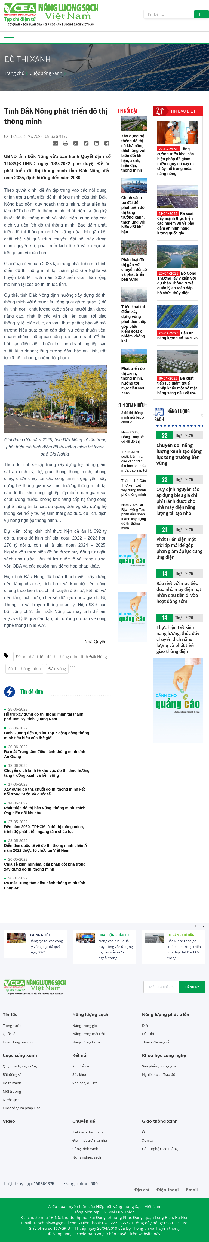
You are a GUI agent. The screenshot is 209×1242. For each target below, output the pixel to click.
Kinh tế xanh (82, 1066)
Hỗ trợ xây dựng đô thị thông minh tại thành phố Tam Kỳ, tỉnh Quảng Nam (44, 716)
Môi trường (12, 1091)
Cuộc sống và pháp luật (21, 1107)
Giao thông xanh (160, 1121)
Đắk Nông (57, 668)
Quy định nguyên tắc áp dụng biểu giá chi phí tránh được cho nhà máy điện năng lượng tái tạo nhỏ (177, 501)
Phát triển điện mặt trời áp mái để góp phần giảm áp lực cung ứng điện (179, 548)
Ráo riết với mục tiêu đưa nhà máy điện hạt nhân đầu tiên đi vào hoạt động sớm (178, 592)
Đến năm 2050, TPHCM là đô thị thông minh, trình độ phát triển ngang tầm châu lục (44, 829)
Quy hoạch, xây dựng (20, 1066)
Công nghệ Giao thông (160, 1148)
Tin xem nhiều (132, 405)
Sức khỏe (79, 1074)
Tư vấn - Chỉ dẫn (181, 935)
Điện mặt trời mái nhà (89, 1140)
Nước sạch (11, 1099)
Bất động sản (13, 1074)
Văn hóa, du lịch (84, 1082)
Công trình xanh (85, 1148)
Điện (145, 1025)
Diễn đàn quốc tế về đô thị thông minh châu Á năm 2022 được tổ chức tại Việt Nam (45, 848)
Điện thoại (167, 1189)
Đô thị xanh (12, 1082)
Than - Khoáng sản (156, 1042)
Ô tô (145, 1132)
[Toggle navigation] (9, 39)
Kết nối (79, 1055)
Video (9, 1121)
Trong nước (40, 935)
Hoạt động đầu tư (114, 935)
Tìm (201, 14)
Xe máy (148, 1140)
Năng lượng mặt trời (88, 1033)
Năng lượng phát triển (165, 1014)
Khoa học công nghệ (164, 1055)
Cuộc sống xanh (46, 73)
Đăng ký (192, 987)
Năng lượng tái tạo (87, 1042)
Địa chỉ (141, 1189)
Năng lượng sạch (90, 1014)
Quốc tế (9, 1033)
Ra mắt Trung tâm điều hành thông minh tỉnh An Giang (44, 754)
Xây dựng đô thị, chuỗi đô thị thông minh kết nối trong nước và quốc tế (44, 791)
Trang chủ (14, 73)
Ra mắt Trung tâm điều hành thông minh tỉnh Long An (44, 885)
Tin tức (10, 1014)
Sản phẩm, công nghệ (159, 1066)
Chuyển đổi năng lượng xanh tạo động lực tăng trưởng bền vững (179, 454)
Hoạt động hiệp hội (18, 1042)
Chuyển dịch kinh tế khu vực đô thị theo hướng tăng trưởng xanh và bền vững (47, 773)
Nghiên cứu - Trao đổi (159, 1074)
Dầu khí (148, 1033)
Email (192, 1189)
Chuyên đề (83, 1121)
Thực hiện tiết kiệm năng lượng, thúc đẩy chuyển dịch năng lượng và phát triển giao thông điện (177, 639)
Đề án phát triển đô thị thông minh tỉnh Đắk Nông (61, 656)
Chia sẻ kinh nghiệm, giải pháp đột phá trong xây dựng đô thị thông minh (45, 866)
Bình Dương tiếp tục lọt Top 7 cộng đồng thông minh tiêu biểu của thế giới (46, 735)
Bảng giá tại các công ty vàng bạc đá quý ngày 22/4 (46, 947)
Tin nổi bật (127, 111)
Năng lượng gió (84, 1025)
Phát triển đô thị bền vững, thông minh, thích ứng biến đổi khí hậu (44, 810)
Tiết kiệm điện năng (87, 1132)
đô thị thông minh (24, 668)
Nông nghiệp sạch (86, 1157)
